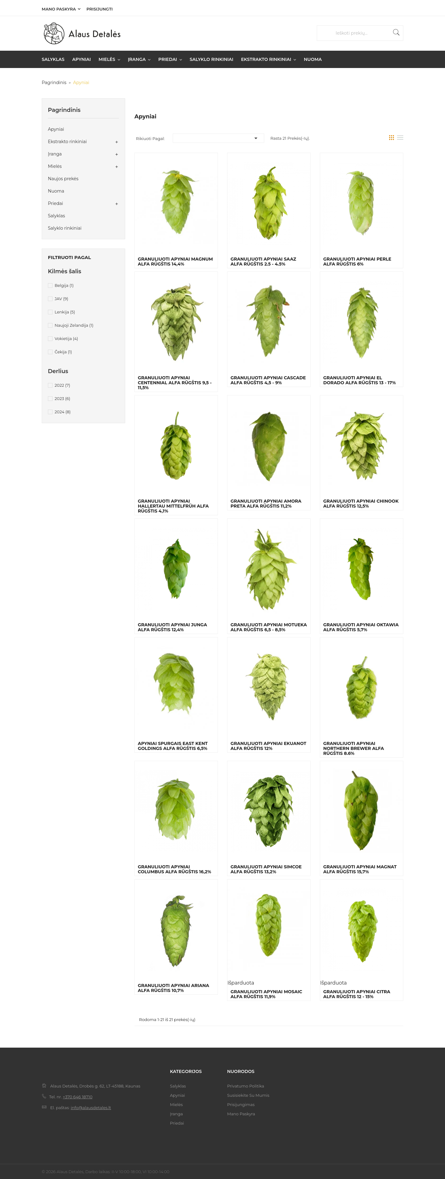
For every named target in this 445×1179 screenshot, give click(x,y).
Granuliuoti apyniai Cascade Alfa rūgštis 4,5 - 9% (268, 380)
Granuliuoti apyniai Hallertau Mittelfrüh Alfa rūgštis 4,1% (173, 506)
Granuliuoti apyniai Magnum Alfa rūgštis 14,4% (175, 261)
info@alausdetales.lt (91, 1107)
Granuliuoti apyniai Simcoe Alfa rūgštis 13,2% (266, 869)
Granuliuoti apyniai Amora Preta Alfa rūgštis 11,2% (266, 504)
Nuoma (56, 191)
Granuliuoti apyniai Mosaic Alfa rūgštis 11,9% (266, 994)
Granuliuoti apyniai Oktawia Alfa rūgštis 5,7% (361, 627)
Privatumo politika (245, 1085)
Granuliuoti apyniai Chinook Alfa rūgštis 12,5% (361, 504)
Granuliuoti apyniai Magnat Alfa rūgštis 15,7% (359, 869)
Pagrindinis (64, 110)
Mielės (55, 166)
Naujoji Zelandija (74, 325)
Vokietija (66, 338)
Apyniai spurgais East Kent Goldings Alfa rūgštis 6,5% (173, 746)
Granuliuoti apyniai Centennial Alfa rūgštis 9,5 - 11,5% (175, 382)
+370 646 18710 (77, 1096)
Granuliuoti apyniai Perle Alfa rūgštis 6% (357, 261)
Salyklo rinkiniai (65, 228)
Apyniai (56, 129)
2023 (62, 398)
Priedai (55, 203)
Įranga (55, 154)
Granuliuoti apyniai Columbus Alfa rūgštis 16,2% (174, 869)
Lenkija (65, 311)
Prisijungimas (241, 1104)
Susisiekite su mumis (248, 1095)
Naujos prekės (63, 178)
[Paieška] (363, 33)
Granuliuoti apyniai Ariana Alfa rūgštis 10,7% (173, 988)
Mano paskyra (59, 8)
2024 (63, 411)
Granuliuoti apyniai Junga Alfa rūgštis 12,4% (172, 627)
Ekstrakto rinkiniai (67, 141)
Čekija (63, 351)
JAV (61, 298)
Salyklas (56, 216)
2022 (62, 385)
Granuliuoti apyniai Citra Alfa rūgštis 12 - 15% (356, 994)
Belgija (64, 285)
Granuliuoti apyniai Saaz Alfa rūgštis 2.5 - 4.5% (263, 261)
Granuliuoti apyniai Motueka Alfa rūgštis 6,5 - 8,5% (269, 627)
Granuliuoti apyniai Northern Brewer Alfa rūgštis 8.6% (353, 748)
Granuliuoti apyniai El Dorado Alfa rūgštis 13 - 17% (359, 380)
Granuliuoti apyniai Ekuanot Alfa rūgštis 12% (268, 746)
